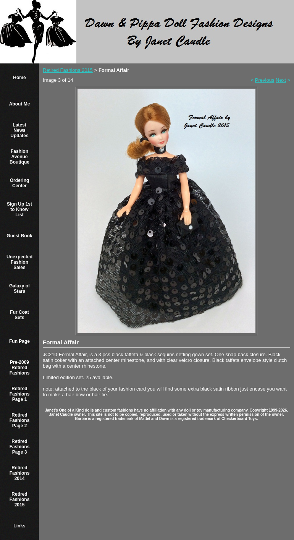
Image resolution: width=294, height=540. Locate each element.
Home (19, 77)
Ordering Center (19, 183)
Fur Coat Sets (19, 315)
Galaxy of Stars (19, 288)
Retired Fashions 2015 (20, 499)
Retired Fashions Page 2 (20, 420)
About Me (19, 104)
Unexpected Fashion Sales (19, 262)
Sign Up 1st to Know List (19, 209)
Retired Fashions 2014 (20, 473)
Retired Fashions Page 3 (20, 447)
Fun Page (19, 341)
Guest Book (19, 235)
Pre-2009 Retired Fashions (20, 368)
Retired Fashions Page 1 (20, 394)
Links (19, 526)
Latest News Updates (19, 130)
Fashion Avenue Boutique (19, 157)
